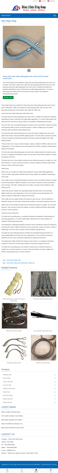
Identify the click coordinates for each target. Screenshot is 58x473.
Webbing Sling (7, 374)
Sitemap (55, 464)
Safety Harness (7, 402)
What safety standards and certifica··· (12, 420)
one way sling (7, 385)
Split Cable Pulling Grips (14, 260)
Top (50, 470)
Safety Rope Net (8, 399)
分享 (7, 470)
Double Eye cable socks (14, 363)
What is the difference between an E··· (12, 423)
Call (22, 470)
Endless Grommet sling (43, 363)
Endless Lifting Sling (9, 388)
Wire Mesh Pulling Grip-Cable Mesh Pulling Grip (21, 263)
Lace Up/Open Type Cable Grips (42, 331)
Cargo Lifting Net (8, 381)
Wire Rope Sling (7, 395)
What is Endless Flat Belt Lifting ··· (11, 412)
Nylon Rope (6, 392)
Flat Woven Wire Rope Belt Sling (42, 299)
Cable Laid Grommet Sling (13, 331)
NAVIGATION (5, 15)
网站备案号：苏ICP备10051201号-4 (43, 464)
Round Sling (6, 378)
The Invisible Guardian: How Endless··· (12, 416)
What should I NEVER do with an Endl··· (13, 427)
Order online (8, 97)
